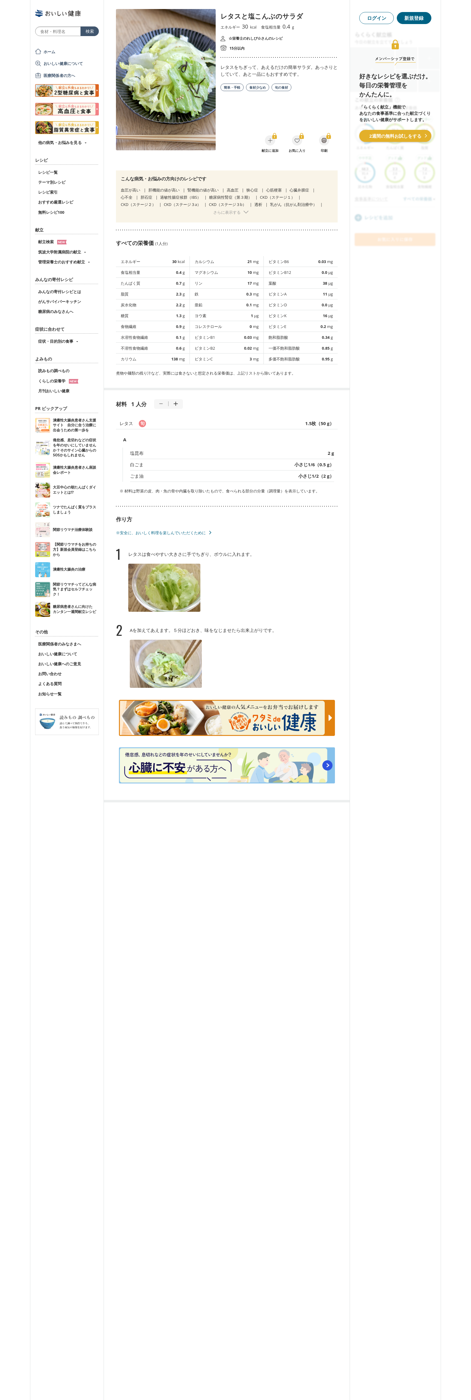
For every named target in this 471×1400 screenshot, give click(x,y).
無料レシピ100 (51, 212)
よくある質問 (50, 683)
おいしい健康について (63, 63)
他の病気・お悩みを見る (60, 142)
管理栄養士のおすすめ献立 (61, 262)
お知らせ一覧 (50, 694)
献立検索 (52, 241)
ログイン (376, 18)
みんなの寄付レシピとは (59, 291)
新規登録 (414, 18)
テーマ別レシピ (51, 182)
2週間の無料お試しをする (395, 136)
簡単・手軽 (232, 87)
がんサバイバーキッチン (59, 301)
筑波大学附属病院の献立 (59, 252)
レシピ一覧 (48, 172)
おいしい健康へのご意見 (59, 663)
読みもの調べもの (53, 370)
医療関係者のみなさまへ (59, 644)
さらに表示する (227, 212)
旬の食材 (281, 87)
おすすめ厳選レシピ (55, 202)
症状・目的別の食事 (55, 341)
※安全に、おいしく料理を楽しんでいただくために (161, 532)
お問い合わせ (50, 673)
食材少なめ (257, 87)
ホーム (49, 51)
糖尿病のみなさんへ (55, 311)
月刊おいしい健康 (53, 391)
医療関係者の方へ (59, 75)
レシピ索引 (48, 192)
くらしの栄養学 (58, 381)
